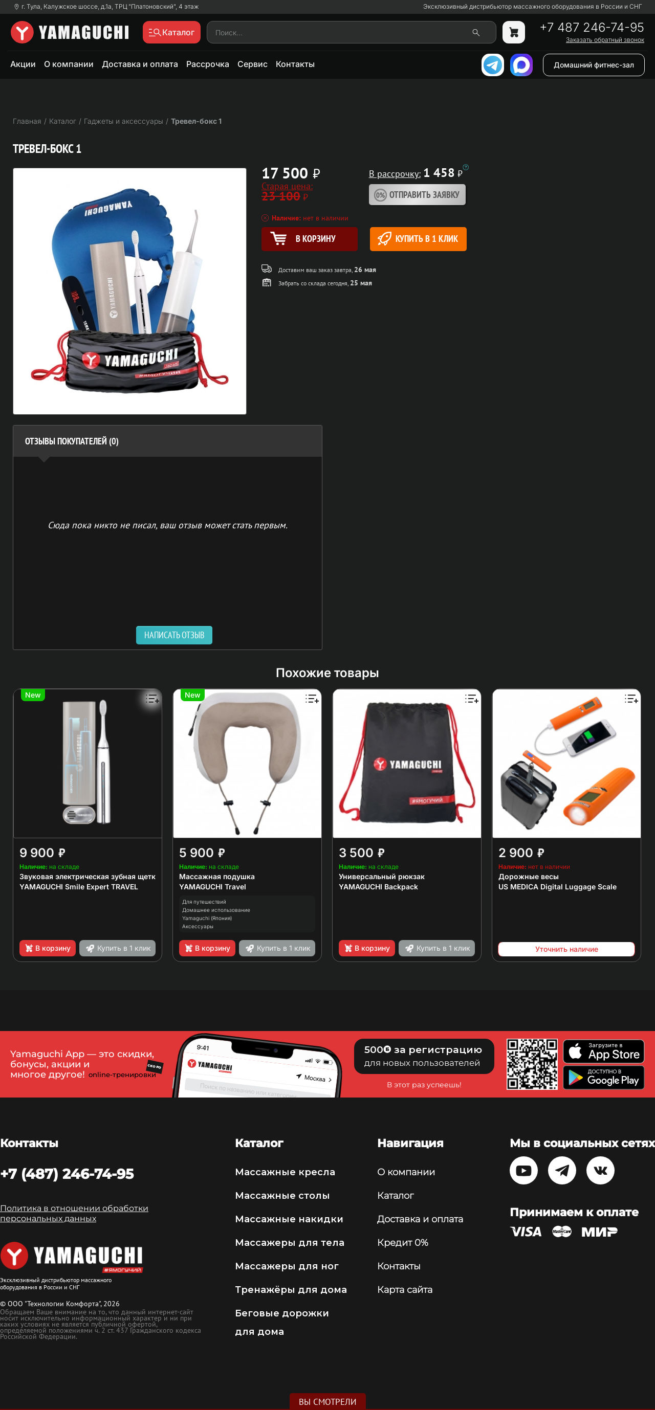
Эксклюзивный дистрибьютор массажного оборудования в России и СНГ (532, 6)
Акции (23, 64)
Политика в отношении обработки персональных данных (74, 1213)
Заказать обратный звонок (605, 39)
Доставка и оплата (140, 64)
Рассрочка (207, 64)
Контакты (295, 64)
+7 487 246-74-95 (591, 27)
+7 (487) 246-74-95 (67, 1173)
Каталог (395, 1195)
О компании (69, 64)
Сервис (252, 64)
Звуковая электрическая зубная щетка (89, 876)
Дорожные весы (528, 876)
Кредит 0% (402, 1242)
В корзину (47, 948)
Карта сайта (404, 1289)
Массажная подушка (217, 876)
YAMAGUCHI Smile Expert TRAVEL (78, 886)
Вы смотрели (328, 1401)
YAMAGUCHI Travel (212, 886)
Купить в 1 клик (418, 238)
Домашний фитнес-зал (594, 64)
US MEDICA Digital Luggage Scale (557, 886)
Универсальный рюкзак (382, 876)
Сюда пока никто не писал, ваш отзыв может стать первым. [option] (168, 524)
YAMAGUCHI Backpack (378, 886)
